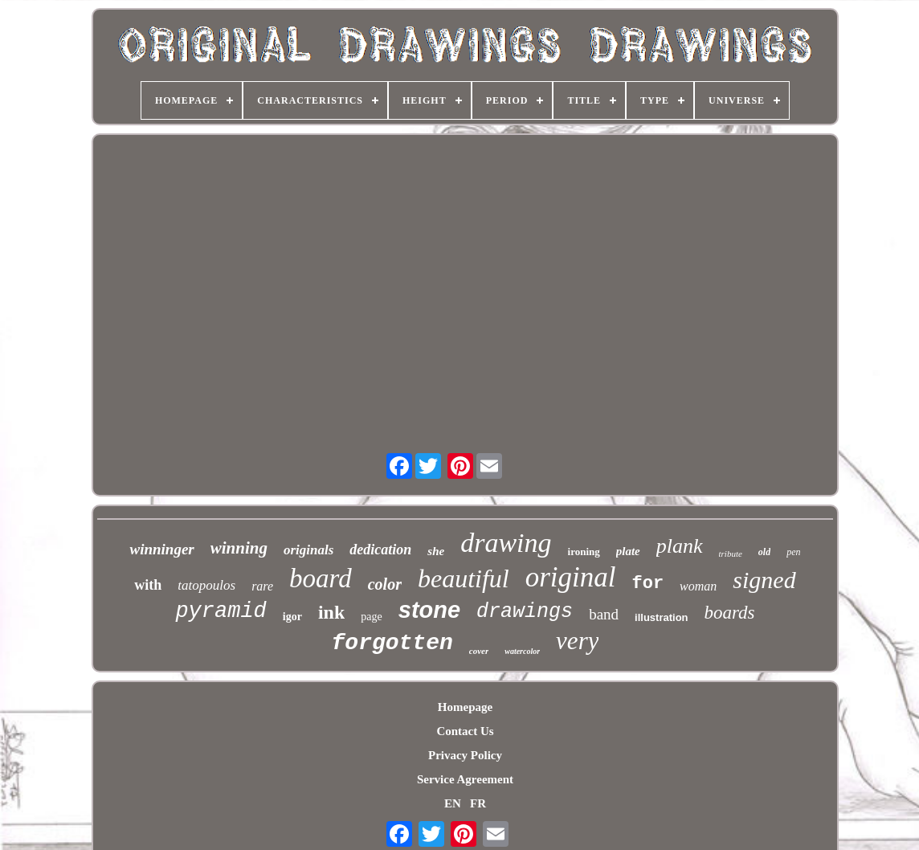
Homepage (465, 707)
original (570, 577)
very (577, 641)
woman (698, 586)
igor (292, 617)
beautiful (463, 578)
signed (764, 579)
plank (679, 546)
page (371, 617)
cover (478, 651)
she (435, 551)
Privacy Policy (465, 755)
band (604, 614)
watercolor (522, 651)
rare (262, 586)
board (320, 578)
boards (730, 613)
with (147, 585)
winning (239, 548)
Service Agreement (465, 779)
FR (478, 803)
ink (331, 612)
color (385, 584)
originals (308, 550)
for (648, 584)
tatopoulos (206, 585)
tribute (730, 553)
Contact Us (464, 731)
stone (429, 610)
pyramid (220, 611)
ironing (584, 552)
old (764, 552)
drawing (505, 543)
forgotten (392, 643)
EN (452, 803)
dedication (380, 549)
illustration (661, 617)
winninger (161, 549)
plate (628, 551)
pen (793, 552)
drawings (524, 611)
